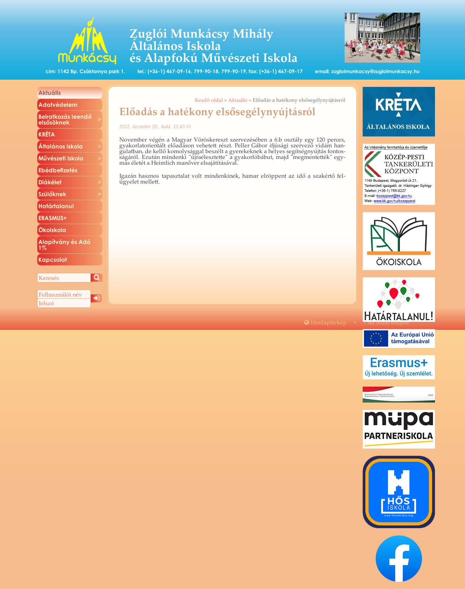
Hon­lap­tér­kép (325, 322)
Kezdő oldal (209, 100)
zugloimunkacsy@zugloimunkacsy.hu (375, 71)
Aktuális (237, 100)
